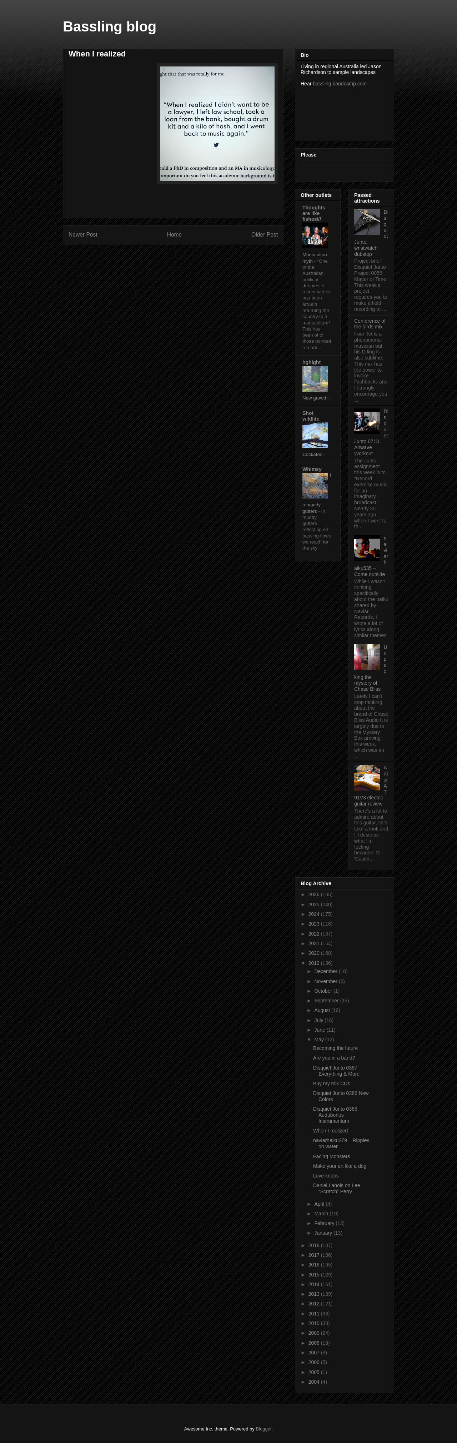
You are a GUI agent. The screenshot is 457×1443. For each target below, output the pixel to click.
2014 (314, 1284)
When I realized (330, 1131)
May (319, 1039)
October (323, 991)
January (323, 1233)
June (320, 1030)
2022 (314, 934)
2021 (314, 943)
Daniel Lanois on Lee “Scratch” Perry (336, 1188)
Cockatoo (313, 454)
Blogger (263, 1429)
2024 (314, 914)
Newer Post (83, 235)
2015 (314, 1275)
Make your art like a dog (339, 1166)
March (322, 1213)
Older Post (264, 235)
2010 (314, 1323)
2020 (314, 953)
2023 (314, 924)
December (326, 971)
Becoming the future (335, 1048)
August (322, 1010)
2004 (314, 1382)
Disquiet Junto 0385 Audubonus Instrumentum (335, 1115)
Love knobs (326, 1176)
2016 (314, 1265)
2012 (314, 1303)
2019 (314, 963)
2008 (314, 1343)
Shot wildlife (310, 416)
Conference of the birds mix (370, 324)
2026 (314, 894)
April (320, 1204)
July (319, 1020)
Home (174, 235)
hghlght (311, 362)
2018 (314, 1245)
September (327, 1000)
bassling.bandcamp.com (340, 83)
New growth (315, 398)
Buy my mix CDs (331, 1083)
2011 (314, 1313)
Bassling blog (109, 26)
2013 (314, 1294)
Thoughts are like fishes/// (313, 213)
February (325, 1223)
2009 (314, 1333)
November (326, 981)
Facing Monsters (331, 1156)
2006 (314, 1362)
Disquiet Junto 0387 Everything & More (336, 1071)
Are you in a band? (334, 1058)
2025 (314, 904)
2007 (314, 1352)
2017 (314, 1255)
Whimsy (312, 469)
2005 (314, 1372)
